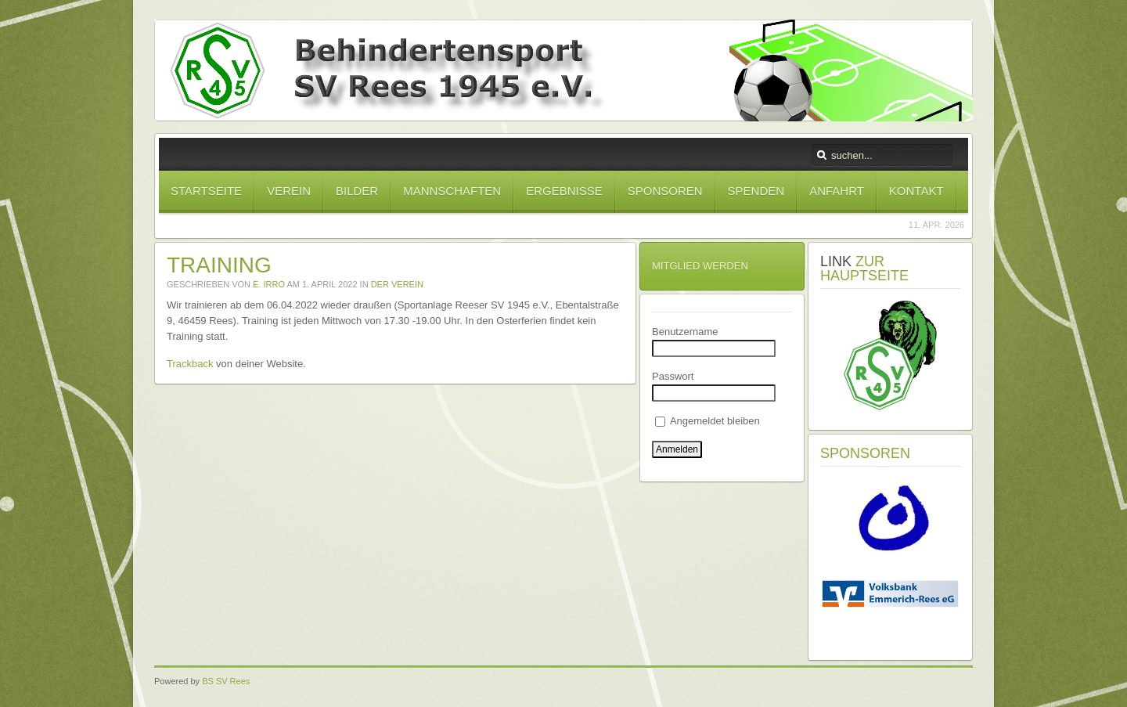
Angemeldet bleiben (707, 421)
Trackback (190, 364)
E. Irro (269, 284)
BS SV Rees (226, 681)
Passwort (672, 376)
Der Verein (397, 284)
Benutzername (685, 331)
